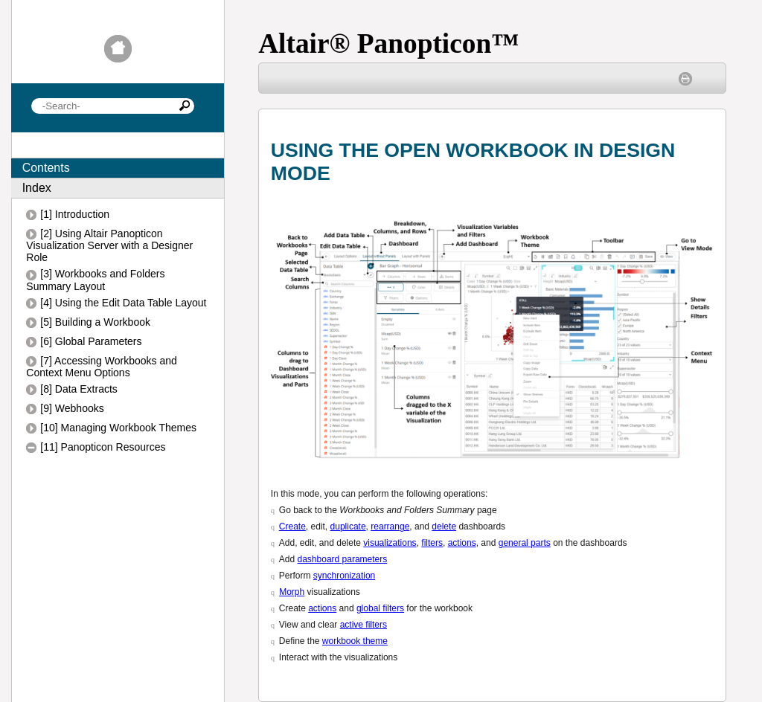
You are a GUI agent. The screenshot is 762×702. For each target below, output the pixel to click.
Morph (291, 592)
